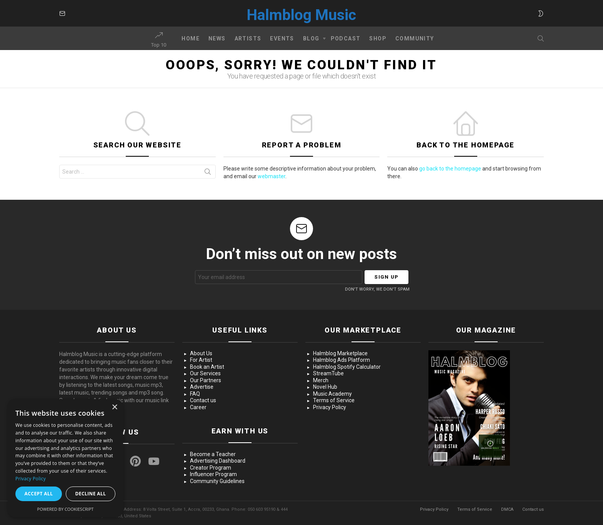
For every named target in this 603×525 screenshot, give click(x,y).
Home (191, 38)
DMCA (507, 509)
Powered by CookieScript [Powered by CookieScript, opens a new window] (65, 509)
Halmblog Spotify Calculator (347, 367)
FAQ (195, 394)
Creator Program (210, 468)
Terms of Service (334, 400)
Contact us (203, 400)
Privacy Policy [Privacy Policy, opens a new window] (30, 478)
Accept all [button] (39, 493)
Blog (311, 39)
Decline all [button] (90, 493)
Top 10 (158, 40)
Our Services (205, 373)
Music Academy (332, 394)
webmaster (271, 176)
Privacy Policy (329, 407)
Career (198, 407)
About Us (201, 353)
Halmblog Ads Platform (341, 360)
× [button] (114, 407)
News (217, 38)
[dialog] (65, 458)
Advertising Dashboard (217, 461)
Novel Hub (325, 387)
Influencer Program (213, 474)
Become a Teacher (213, 454)
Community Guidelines (217, 481)
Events (282, 38)
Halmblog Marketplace (340, 353)
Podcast (346, 38)
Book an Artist (207, 367)
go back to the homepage (450, 169)
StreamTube (328, 373)
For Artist (201, 360)
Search (207, 173)
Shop (377, 38)
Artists (248, 38)
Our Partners (205, 380)
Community (414, 38)
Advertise (201, 387)
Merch (320, 380)
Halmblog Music (301, 15)
